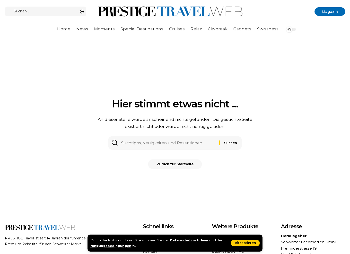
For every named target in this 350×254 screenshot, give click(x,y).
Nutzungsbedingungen (111, 246)
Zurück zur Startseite (175, 166)
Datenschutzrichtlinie (189, 240)
